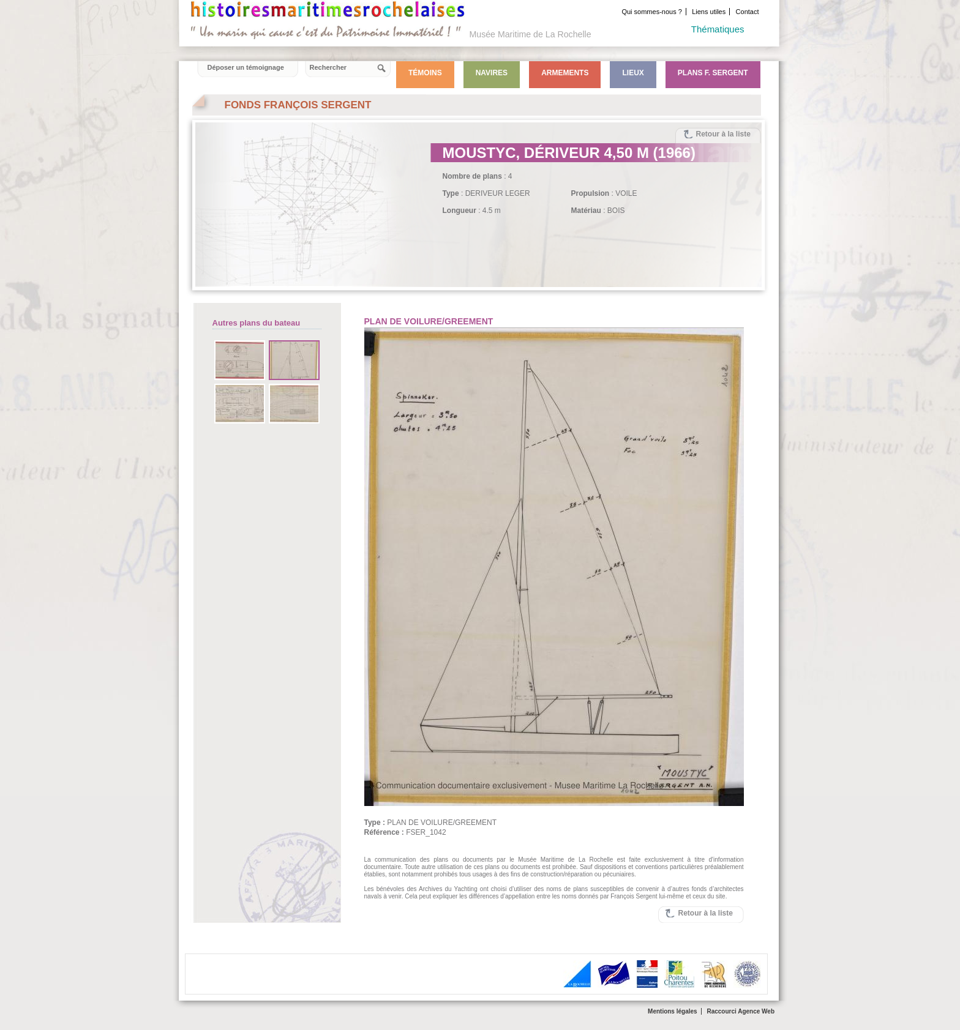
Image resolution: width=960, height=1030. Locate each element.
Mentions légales (672, 1011)
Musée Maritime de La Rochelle (530, 34)
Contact (747, 11)
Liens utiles (709, 11)
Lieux (632, 73)
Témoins (425, 73)
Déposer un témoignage (246, 67)
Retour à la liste (723, 134)
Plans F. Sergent (713, 73)
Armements (564, 73)
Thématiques (717, 29)
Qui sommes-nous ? (651, 11)
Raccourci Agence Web (740, 1011)
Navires (492, 73)
